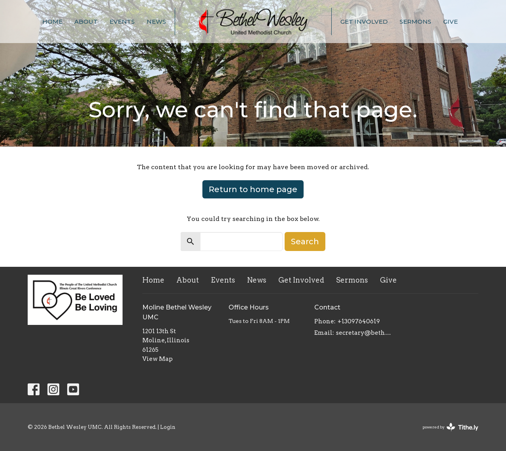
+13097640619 (359, 321)
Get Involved (364, 21)
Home (52, 21)
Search (305, 241)
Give (450, 21)
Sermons (415, 21)
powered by (450, 427)
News (156, 21)
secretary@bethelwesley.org (364, 332)
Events (122, 21)
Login (168, 427)
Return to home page (253, 189)
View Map (157, 358)
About (86, 21)
